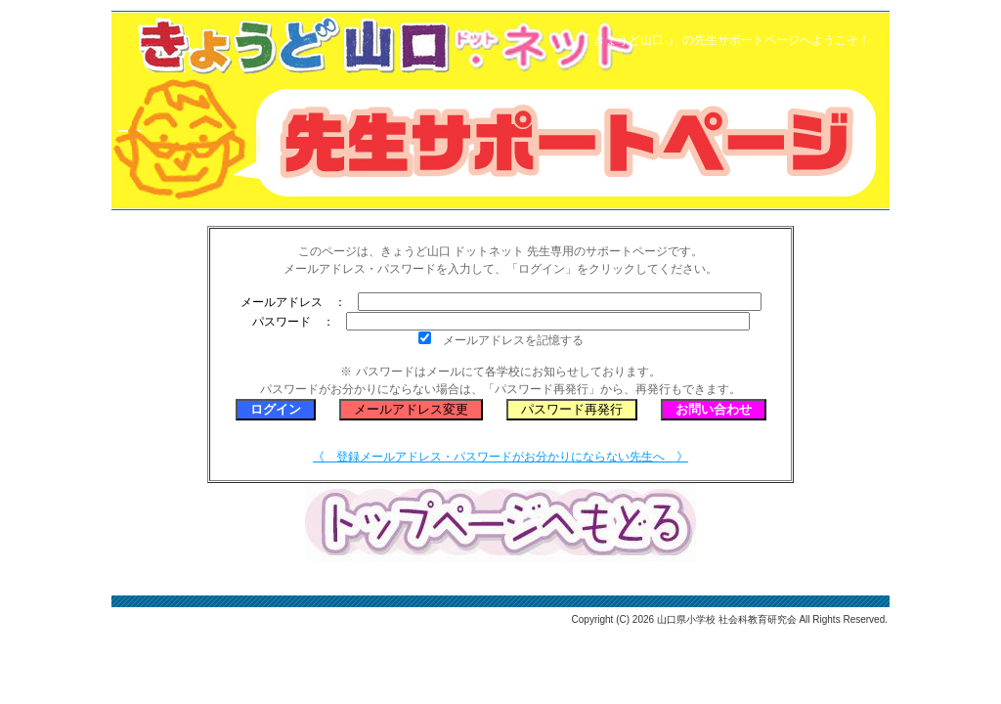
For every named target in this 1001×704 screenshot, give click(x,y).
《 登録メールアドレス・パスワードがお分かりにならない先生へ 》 (500, 456)
